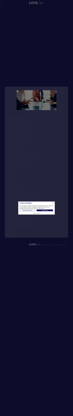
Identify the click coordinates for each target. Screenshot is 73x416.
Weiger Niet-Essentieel (27, 210)
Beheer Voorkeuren (36, 213)
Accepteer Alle (44, 210)
